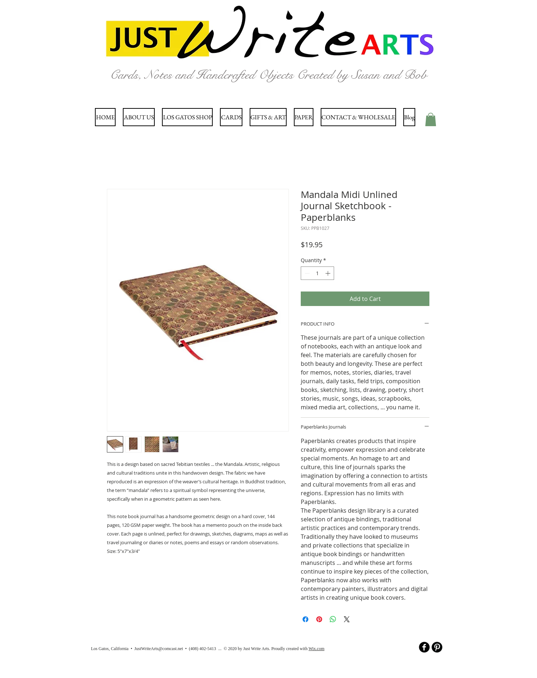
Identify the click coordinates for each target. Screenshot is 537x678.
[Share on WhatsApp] (333, 619)
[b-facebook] (424, 647)
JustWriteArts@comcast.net (158, 648)
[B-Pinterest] (437, 647)
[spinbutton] (317, 273)
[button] (430, 119)
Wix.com (316, 648)
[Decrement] (306, 273)
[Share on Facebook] (305, 619)
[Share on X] (346, 619)
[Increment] (328, 273)
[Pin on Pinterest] (319, 619)
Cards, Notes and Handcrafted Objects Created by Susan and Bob (268, 75)
